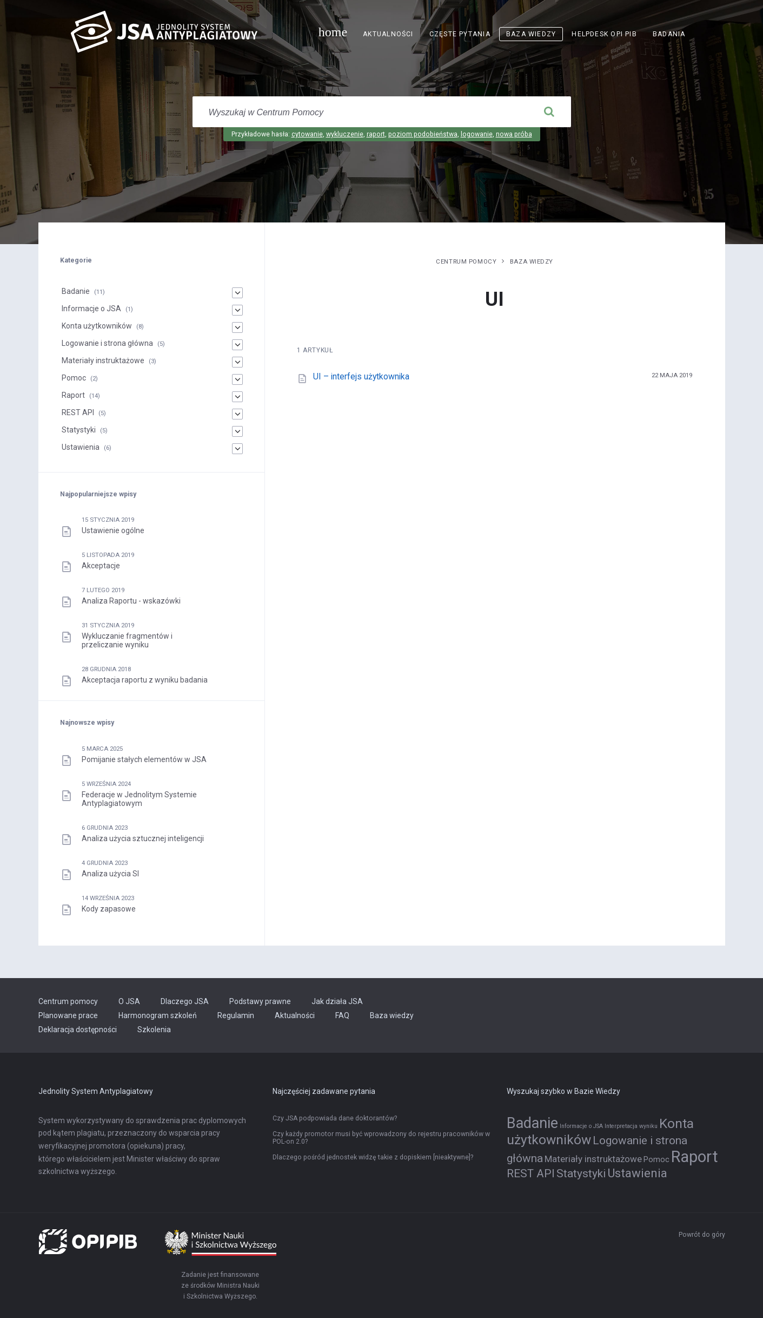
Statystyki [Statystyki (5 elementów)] (581, 1173)
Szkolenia (154, 1029)
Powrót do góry (702, 1234)
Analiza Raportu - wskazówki (131, 600)
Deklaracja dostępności (77, 1029)
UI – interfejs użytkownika (361, 376)
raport (376, 134)
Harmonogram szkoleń (157, 1015)
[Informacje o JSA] (237, 310)
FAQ (342, 1015)
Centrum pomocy (466, 261)
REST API (78, 412)
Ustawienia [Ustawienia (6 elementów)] (637, 1173)
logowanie (477, 134)
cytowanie (307, 134)
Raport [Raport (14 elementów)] (694, 1156)
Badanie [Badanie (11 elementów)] (532, 1123)
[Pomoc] (237, 379)
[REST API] (237, 414)
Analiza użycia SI (110, 873)
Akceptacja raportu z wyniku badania (145, 680)
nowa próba (514, 134)
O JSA (129, 1001)
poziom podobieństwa (422, 134)
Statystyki (79, 429)
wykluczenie (344, 134)
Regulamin (235, 1015)
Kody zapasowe (109, 908)
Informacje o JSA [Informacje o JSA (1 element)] (581, 1126)
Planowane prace (68, 1015)
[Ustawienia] (237, 448)
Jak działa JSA (337, 1001)
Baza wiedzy (531, 34)
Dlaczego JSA (185, 1001)
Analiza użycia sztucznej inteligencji (143, 838)
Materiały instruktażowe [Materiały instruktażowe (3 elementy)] (593, 1158)
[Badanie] (237, 292)
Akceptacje (101, 565)
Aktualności (388, 34)
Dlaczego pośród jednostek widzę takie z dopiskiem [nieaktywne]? (373, 1157)
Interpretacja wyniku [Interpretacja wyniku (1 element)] (631, 1126)
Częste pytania (459, 34)
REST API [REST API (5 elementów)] (531, 1173)
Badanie (76, 291)
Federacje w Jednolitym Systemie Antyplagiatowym (139, 799)
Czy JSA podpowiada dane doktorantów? (335, 1118)
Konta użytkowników (97, 326)
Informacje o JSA (91, 308)
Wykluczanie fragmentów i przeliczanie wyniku (127, 640)
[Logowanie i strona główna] (237, 344)
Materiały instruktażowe (103, 360)
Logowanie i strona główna (107, 343)
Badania (669, 34)
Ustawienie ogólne (113, 530)
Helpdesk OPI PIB (604, 34)
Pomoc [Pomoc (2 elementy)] (656, 1159)
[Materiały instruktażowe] (237, 362)
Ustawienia (80, 447)
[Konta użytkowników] (237, 327)
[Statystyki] (237, 431)
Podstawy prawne (260, 1001)
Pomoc (74, 377)
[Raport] (237, 396)
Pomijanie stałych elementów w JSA (144, 759)
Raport (73, 395)
